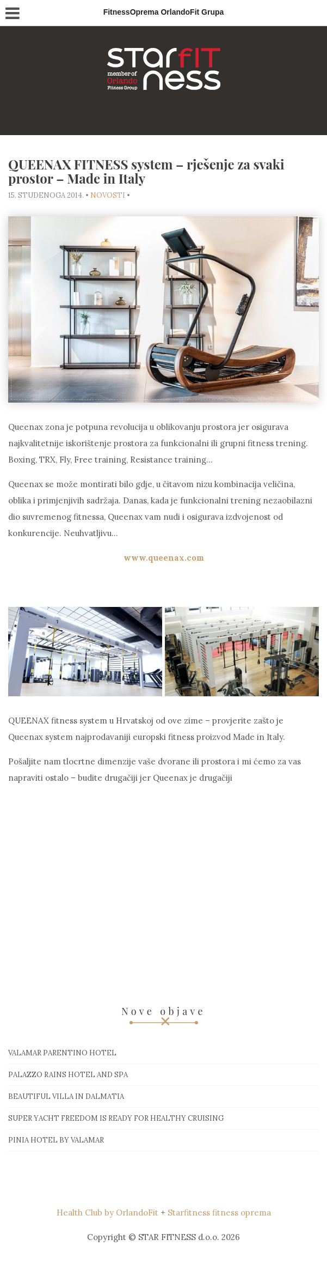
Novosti (107, 195)
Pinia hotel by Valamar (56, 1140)
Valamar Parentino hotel (62, 1053)
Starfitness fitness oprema (219, 1212)
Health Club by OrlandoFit (107, 1212)
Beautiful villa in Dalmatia (66, 1096)
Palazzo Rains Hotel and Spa (68, 1074)
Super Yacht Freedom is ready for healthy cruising (116, 1118)
